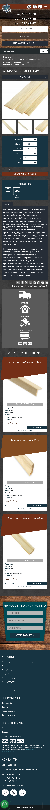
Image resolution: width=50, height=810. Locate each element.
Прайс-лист (25, 36)
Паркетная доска (8, 715)
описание (7, 204)
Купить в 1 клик (25, 431)
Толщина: (8, 408)
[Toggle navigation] (45, 6)
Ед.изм (18, 162)
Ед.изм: (7, 419)
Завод (18, 158)
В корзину (37, 427)
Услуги (4, 728)
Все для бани (7, 674)
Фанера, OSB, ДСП (9, 682)
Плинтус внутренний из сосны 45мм (25, 518)
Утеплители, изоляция (10, 686)
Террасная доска (8, 711)
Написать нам (25, 29)
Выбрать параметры (25, 404)
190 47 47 (25, 23)
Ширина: (8, 410)
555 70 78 (25, 14)
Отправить (25, 635)
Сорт (18, 153)
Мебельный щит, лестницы (12, 678)
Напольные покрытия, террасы (14, 666)
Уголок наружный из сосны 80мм (25, 362)
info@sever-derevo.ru (15, 786)
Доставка (5, 732)
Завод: (7, 417)
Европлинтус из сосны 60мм (25, 440)
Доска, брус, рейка (9, 670)
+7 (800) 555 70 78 (11, 774)
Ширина (18, 144)
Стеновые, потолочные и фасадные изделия (19, 662)
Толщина (18, 139)
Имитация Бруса (8, 703)
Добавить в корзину (25, 174)
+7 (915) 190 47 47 (11, 781)
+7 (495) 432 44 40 (11, 778)
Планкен (5, 707)
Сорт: (7, 415)
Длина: (7, 412)
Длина (18, 149)
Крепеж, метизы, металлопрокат (14, 690)
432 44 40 (25, 19)
